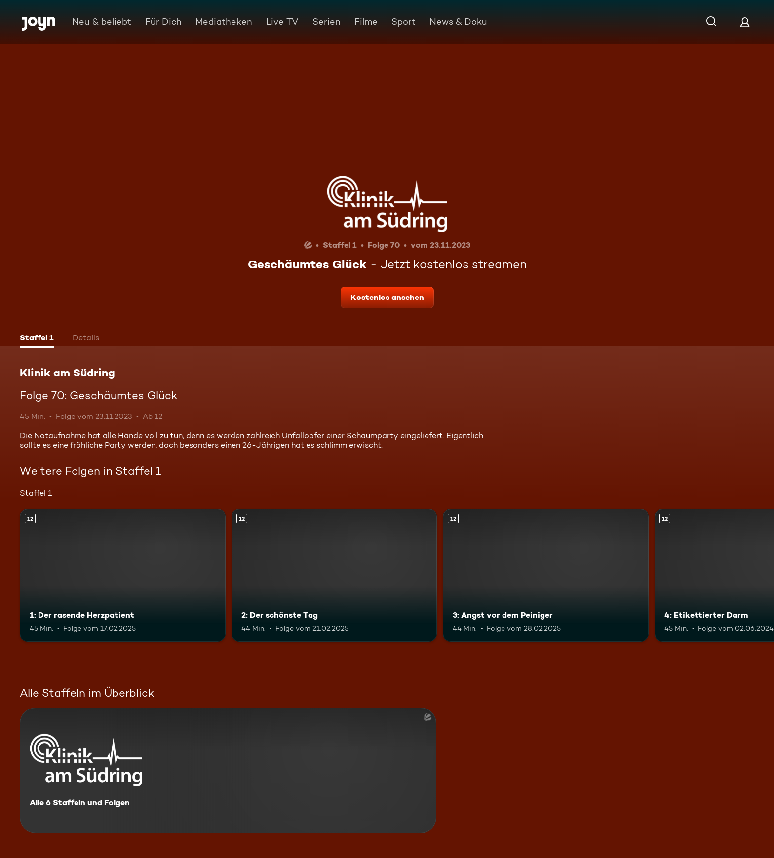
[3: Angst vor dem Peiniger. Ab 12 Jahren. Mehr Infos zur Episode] (546, 575)
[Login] (745, 22)
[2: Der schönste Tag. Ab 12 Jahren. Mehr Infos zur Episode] (334, 575)
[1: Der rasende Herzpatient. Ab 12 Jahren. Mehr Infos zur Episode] (123, 575)
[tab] (37, 339)
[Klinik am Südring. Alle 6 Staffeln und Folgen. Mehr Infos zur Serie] (228, 770)
